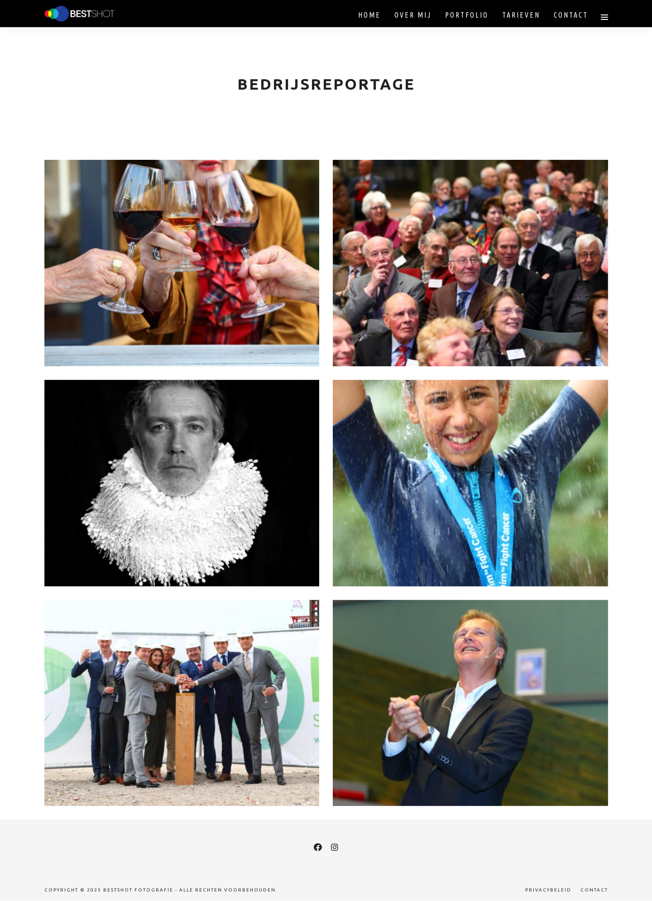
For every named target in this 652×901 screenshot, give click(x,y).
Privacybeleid (548, 889)
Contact (594, 889)
